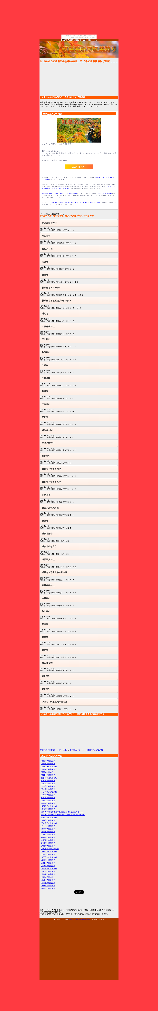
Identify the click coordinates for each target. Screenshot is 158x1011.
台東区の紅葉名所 (48, 832)
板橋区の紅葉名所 (48, 860)
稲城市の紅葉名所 (48, 761)
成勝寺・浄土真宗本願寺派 (54, 572)
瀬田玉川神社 (48, 559)
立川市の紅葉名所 (48, 886)
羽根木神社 (47, 249)
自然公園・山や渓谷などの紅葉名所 (64, 202)
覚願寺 (45, 275)
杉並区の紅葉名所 (48, 803)
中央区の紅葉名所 (48, 837)
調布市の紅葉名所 (48, 846)
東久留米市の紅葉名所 (50, 849)
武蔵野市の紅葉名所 (49, 869)
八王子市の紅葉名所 (49, 857)
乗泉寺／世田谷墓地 (51, 482)
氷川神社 (46, 611)
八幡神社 (46, 598)
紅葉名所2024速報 (105, 193)
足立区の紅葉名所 (48, 826)
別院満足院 (47, 430)
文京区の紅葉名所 (48, 871)
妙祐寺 (45, 650)
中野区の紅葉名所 (48, 840)
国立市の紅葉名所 (48, 781)
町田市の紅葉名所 (48, 843)
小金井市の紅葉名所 (49, 792)
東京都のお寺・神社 (77, 750)
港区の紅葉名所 (47, 772)
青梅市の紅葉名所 (48, 820)
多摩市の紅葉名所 (48, 829)
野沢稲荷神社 (48, 663)
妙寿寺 (45, 637)
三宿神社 (46, 404)
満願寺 (45, 624)
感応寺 (45, 313)
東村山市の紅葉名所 (49, 852)
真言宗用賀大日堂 (50, 508)
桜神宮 (45, 391)
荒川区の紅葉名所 (48, 775)
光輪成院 (46, 378)
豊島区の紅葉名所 (48, 874)
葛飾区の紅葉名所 (48, 764)
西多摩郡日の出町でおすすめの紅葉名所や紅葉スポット (63, 815)
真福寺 (45, 521)
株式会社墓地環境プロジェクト (56, 300)
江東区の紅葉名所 (48, 769)
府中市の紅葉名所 (48, 866)
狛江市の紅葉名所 (48, 784)
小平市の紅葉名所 (48, 795)
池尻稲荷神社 (48, 585)
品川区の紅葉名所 (48, 863)
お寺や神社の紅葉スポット (90, 202)
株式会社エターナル (51, 288)
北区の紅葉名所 (47, 877)
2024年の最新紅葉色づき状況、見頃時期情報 (59, 193)
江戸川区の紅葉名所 (49, 766)
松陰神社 (46, 456)
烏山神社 (46, 236)
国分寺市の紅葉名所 (49, 778)
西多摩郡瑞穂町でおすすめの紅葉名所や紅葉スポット (62, 812)
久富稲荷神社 (48, 326)
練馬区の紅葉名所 (48, 888)
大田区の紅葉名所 (48, 835)
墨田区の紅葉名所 (48, 880)
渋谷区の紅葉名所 (48, 789)
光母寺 (45, 365)
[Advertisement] (79, 80)
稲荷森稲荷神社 (49, 223)
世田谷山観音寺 (49, 546)
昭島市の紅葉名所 (48, 798)
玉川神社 (46, 339)
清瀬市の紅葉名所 (48, 809)
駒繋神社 (46, 352)
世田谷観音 (47, 534)
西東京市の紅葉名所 (49, 818)
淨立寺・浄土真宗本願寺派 (54, 702)
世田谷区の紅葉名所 (49, 806)
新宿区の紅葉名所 (48, 801)
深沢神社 (46, 495)
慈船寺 (45, 417)
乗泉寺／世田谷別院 (51, 469)
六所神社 (46, 676)
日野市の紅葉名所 (48, 854)
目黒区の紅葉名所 (48, 883)
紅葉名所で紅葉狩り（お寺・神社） (54, 750)
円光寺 (45, 262)
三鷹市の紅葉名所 (48, 786)
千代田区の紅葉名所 (49, 823)
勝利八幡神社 (48, 443)
